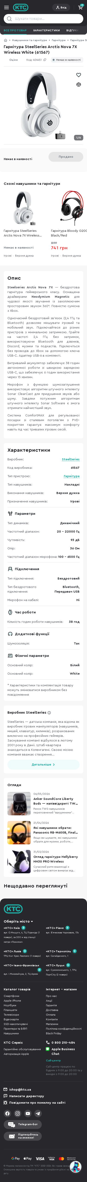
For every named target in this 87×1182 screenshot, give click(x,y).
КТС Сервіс (13, 1042)
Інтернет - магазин (61, 989)
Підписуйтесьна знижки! (28, 1136)
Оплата (50, 1014)
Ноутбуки (10, 1005)
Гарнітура (72, 476)
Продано (66, 156)
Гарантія (51, 1005)
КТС (5, 40)
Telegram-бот (28, 1124)
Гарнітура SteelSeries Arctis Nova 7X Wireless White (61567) (21, 233)
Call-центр (53, 1060)
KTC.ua (21, 7)
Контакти (52, 1019)
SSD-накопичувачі (16, 1024)
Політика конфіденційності (64, 1028)
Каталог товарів (17, 989)
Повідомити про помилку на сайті (37, 1102)
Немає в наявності (68, 60)
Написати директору (26, 1096)
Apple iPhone (12, 1000)
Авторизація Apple (16, 1054)
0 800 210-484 (63, 1042)
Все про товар (15, 30)
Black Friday (53, 1033)
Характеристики (46, 30)
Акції (49, 1000)
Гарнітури (59, 40)
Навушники (11, 1033)
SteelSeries (71, 459)
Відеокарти (11, 1019)
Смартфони (11, 996)
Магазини (52, 1024)
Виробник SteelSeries (26, 712)
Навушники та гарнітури (29, 40)
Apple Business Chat (63, 1052)
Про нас (51, 996)
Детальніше (41, 764)
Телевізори (11, 1014)
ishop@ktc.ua (20, 1089)
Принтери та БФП (15, 1028)
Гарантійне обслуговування (22, 1049)
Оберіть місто (17, 921)
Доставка (52, 1010)
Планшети (10, 1010)
